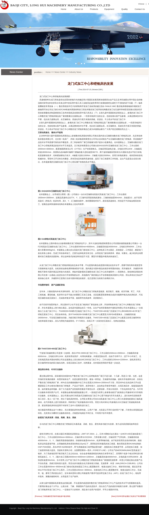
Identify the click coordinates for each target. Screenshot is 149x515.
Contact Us (140, 9)
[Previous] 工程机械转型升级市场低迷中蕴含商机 (52, 496)
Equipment (109, 9)
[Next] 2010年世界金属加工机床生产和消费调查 (128, 496)
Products (94, 9)
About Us (79, 9)
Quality (124, 9)
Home (63, 9)
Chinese (141, 4)
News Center (59, 72)
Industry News (75, 72)
